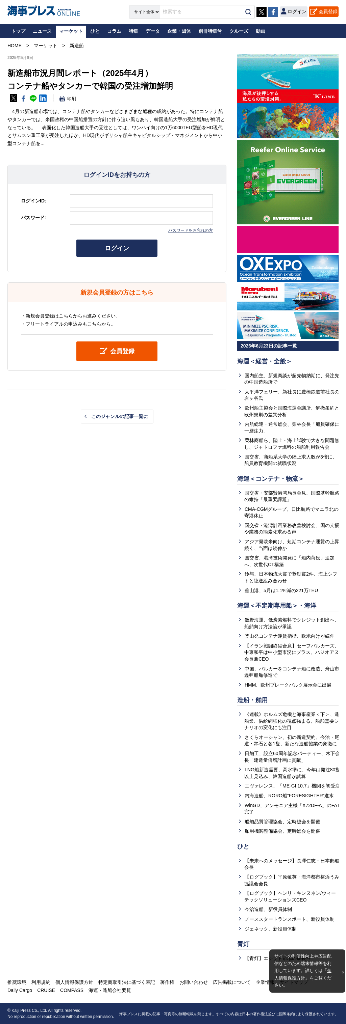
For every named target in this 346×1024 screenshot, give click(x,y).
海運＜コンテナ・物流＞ (270, 478)
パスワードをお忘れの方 (190, 230)
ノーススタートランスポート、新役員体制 (290, 919)
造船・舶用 (252, 700)
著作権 (167, 982)
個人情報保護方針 (74, 982)
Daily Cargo (19, 990)
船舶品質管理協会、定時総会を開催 (282, 821)
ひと (243, 846)
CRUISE (46, 990)
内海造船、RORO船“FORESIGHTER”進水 (289, 795)
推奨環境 (16, 982)
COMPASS (71, 990)
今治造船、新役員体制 (268, 909)
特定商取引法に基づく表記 (126, 982)
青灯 (243, 944)
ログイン (117, 248)
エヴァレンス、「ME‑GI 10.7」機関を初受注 (292, 785)
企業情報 (265, 982)
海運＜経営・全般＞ (264, 361)
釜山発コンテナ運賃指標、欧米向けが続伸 (290, 636)
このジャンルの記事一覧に (119, 416)
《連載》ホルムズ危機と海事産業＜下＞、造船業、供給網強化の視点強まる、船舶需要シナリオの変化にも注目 (291, 721)
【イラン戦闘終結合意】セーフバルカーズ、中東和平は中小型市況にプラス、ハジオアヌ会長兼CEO (291, 652)
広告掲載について (232, 982)
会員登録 (328, 11)
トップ (18, 31)
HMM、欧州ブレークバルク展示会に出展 (288, 685)
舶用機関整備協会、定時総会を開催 (282, 831)
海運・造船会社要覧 (110, 990)
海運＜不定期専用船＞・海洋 (276, 605)
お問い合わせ (193, 982)
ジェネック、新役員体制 (271, 929)
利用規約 (40, 982)
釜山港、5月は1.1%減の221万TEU (281, 590)
